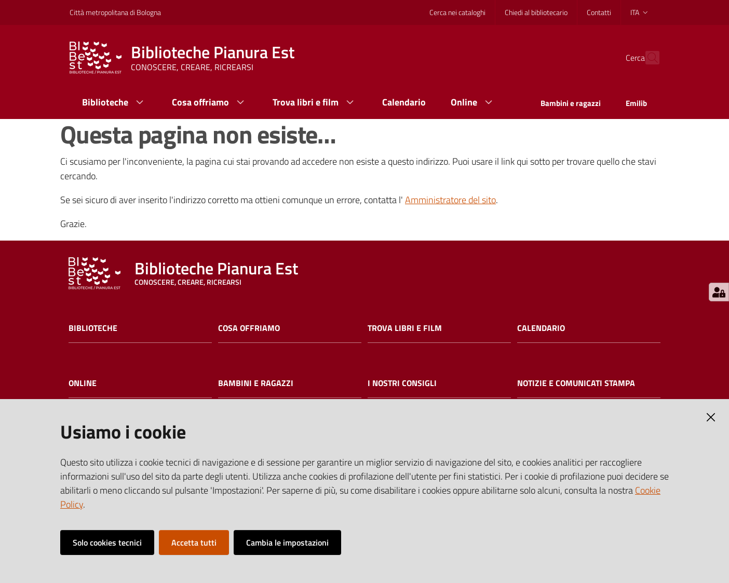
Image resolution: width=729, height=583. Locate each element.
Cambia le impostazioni (287, 542)
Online (83, 383)
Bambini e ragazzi (255, 383)
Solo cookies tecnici (107, 542)
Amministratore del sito (450, 200)
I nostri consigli (402, 383)
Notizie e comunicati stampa (576, 383)
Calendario (541, 328)
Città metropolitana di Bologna (115, 12)
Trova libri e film (405, 328)
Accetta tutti (194, 542)
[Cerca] (646, 57)
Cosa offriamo (249, 328)
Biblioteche (93, 328)
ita (640, 12)
